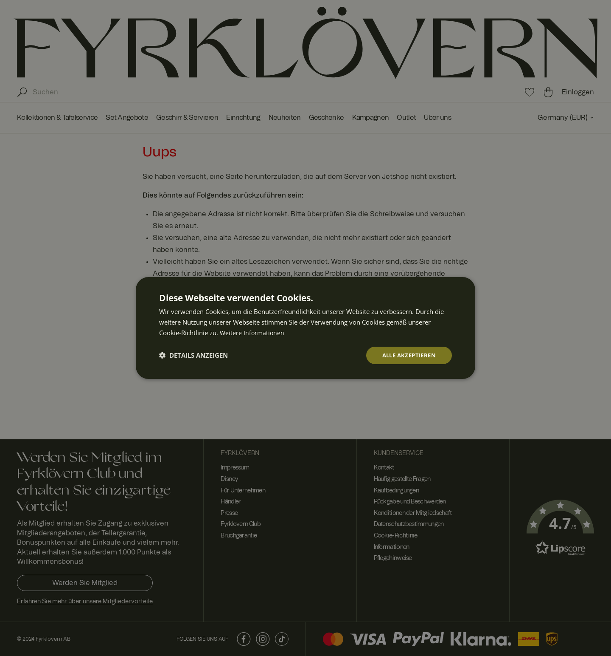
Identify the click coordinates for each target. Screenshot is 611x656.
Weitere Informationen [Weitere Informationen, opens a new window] (253, 332)
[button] (193, 355)
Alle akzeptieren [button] (407, 355)
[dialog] (305, 327)
